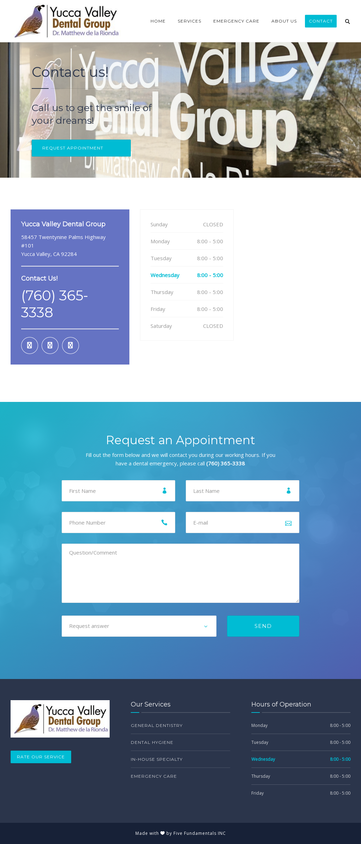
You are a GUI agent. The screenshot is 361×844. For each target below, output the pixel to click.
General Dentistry (157, 725)
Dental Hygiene (152, 742)
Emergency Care (236, 21)
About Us (284, 21)
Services (189, 21)
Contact (321, 21)
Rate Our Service (41, 756)
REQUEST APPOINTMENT (72, 148)
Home (158, 21)
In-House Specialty (157, 759)
